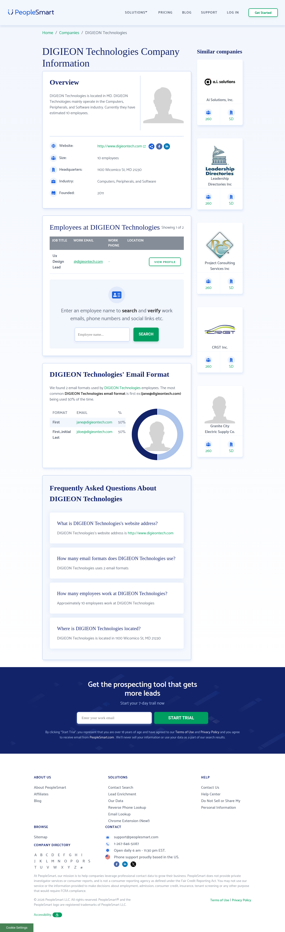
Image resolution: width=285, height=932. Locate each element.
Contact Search (120, 787)
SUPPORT (209, 12)
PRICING (165, 12)
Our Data (115, 801)
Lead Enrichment (122, 794)
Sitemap (41, 837)
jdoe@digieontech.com (94, 432)
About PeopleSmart (50, 787)
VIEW (165, 262)
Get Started (263, 13)
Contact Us (210, 787)
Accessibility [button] (48, 915)
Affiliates (41, 794)
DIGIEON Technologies (122, 388)
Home (47, 32)
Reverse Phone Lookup (127, 807)
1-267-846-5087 (122, 844)
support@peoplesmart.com (131, 837)
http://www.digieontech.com (119, 146)
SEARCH (146, 334)
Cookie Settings (16, 927)
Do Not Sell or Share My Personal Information (220, 804)
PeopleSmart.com (102, 737)
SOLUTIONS (136, 12)
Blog (38, 801)
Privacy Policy (210, 732)
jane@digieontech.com (94, 422)
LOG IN (233, 12)
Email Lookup (119, 814)
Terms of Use (184, 732)
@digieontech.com (88, 261)
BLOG (187, 12)
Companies (69, 32)
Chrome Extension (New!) (129, 821)
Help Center (211, 794)
